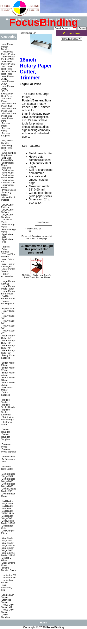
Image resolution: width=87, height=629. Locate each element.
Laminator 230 (8, 575)
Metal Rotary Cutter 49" (7, 346)
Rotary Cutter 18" (27, 33)
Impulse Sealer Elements (6, 412)
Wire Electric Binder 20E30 (8, 554)
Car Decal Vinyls (6, 220)
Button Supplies (5, 393)
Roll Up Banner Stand (8, 297)
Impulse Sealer (5, 401)
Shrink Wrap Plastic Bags (7, 418)
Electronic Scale (6, 423)
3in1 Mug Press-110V (7, 159)
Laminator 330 (8, 577)
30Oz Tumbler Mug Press (8, 154)
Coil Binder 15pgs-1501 (7, 502)
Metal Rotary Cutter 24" (7, 336)
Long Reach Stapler (7, 596)
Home (43, 622)
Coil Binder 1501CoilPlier (7, 512)
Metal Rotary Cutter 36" (7, 341)
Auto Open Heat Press (6, 67)
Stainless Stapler (6, 601)
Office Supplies (5, 615)
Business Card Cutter (7, 467)
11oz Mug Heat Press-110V (7, 148)
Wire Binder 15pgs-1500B (7, 544)
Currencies (71, 33)
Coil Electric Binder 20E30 (8, 522)
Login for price (43, 222)
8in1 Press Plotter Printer (8, 62)
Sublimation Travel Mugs (7, 171)
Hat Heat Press (6, 99)
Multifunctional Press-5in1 (8, 109)
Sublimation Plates (7, 186)
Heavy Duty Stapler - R (7, 605)
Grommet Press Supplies (8, 450)
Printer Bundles (5, 250)
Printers (5, 246)
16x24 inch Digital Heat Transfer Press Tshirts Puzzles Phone (36, 276)
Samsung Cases (6, 193)
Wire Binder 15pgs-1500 (7, 539)
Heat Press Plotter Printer (8, 52)
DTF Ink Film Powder (8, 255)
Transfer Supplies (5, 134)
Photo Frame (8, 456)
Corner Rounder (5, 430)
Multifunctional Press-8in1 (8, 114)
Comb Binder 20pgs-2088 (8, 485)
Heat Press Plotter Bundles (7, 46)
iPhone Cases (8, 190)
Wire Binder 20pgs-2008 (7, 549)
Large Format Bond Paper (8, 292)
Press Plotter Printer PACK (8, 57)
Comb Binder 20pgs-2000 (8, 480)
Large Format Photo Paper (8, 287)
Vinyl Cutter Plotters (7, 205)
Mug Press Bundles (7, 141)
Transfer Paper (5, 124)
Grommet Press (6, 445)
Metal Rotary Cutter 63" (7, 351)
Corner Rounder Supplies (5, 437)
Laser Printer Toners (8, 270)
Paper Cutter (7, 308)
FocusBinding (55, 627)
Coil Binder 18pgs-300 (7, 517)
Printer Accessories (7, 275)
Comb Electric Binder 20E (8, 489)
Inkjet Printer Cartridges (7, 265)
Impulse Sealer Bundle (8, 405)
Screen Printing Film (7, 302)
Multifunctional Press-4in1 (8, 104)
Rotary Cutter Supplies (8, 356)
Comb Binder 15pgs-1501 (8, 475)
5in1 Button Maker (7, 388)
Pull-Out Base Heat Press (8, 72)
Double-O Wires (6, 559)
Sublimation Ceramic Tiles (8, 181)
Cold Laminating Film (6, 587)
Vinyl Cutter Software (7, 210)
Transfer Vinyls (5, 129)
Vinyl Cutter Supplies (7, 215)
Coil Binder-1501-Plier (7, 507)
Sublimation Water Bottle (7, 176)
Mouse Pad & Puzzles (8, 198)
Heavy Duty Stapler (7, 610)
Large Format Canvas (8, 282)
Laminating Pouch (7, 581)
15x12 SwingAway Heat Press (7, 93)
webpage (43, 238)
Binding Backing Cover (8, 568)
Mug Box (6, 167)
